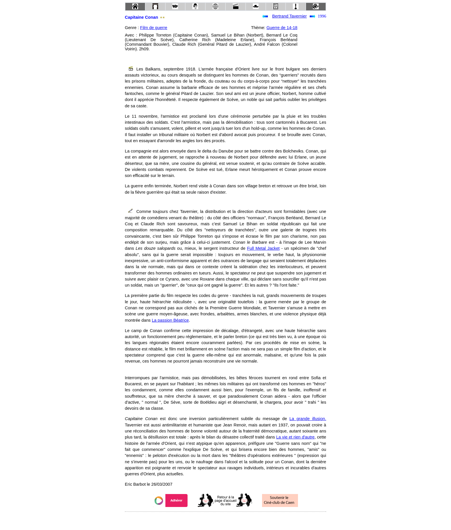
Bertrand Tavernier (289, 16)
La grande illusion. (307, 418)
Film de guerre (153, 27)
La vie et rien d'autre (295, 437)
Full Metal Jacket (263, 248)
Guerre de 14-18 (281, 27)
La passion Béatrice (170, 320)
